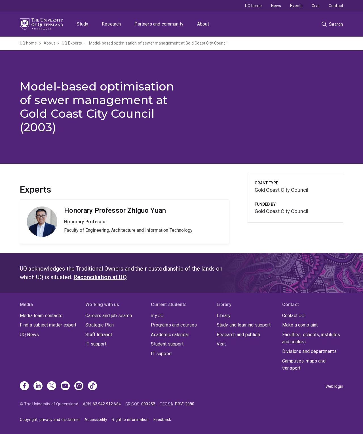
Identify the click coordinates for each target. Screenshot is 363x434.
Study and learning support (244, 325)
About (203, 24)
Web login (334, 386)
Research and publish (238, 334)
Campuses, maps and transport (304, 364)
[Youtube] (65, 386)
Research (111, 24)
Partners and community (158, 24)
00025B (148, 404)
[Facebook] (24, 386)
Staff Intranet (98, 334)
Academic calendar (170, 334)
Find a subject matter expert (48, 325)
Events (296, 5)
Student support (167, 344)
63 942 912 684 (107, 404)
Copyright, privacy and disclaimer (50, 419)
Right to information (130, 419)
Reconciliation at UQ (100, 277)
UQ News (29, 334)
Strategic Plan (99, 325)
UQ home (253, 5)
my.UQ (157, 315)
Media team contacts (41, 315)
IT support (95, 344)
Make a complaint (300, 325)
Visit (221, 344)
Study (82, 24)
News (276, 5)
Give (316, 5)
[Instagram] (78, 386)
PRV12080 (184, 404)
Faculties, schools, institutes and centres (311, 338)
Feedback (162, 419)
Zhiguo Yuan (124, 222)
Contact (336, 5)
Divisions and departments (309, 351)
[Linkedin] (38, 386)
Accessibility (96, 419)
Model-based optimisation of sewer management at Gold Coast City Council (158, 43)
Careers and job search (108, 315)
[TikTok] (92, 386)
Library (224, 315)
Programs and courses (174, 325)
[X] (51, 386)
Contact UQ (293, 315)
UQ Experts (72, 43)
